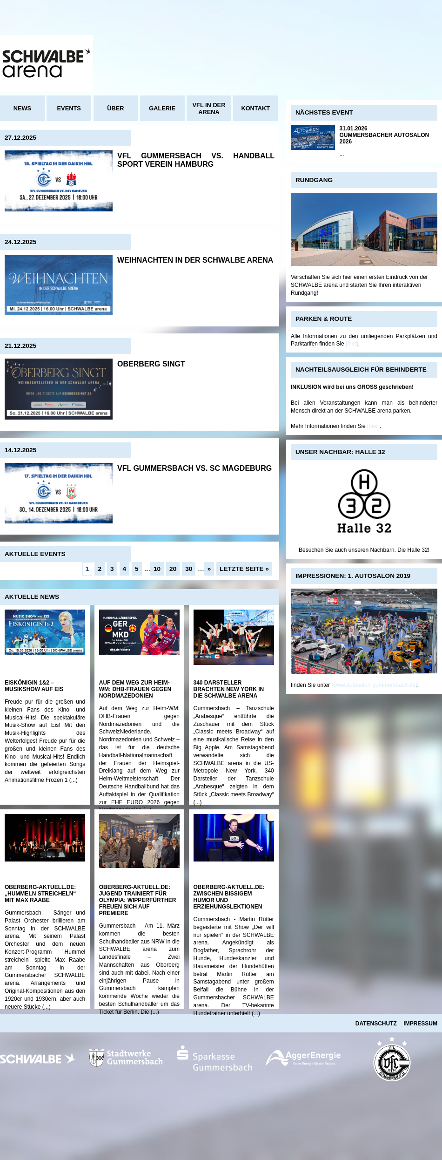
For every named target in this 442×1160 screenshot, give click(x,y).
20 (172, 568)
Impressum (420, 1023)
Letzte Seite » (244, 568)
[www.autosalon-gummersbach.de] (374, 685)
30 (188, 568)
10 (157, 568)
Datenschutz (376, 1023)
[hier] (352, 343)
